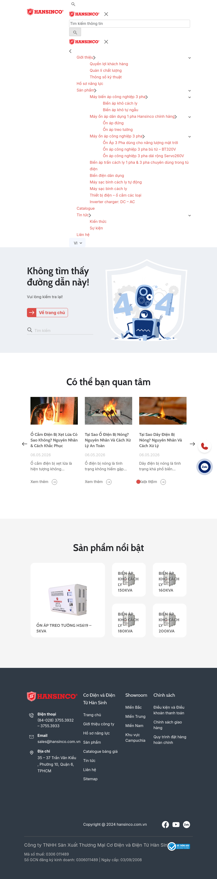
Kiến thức (98, 221)
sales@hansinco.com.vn (57, 741)
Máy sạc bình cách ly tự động (116, 182)
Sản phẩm (85, 90)
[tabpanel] (54, 441)
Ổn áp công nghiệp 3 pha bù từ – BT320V (139, 149)
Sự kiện (96, 228)
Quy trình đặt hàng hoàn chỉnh (169, 739)
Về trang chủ (52, 312)
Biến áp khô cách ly (120, 103)
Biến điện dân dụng (107, 175)
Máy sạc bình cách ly (108, 188)
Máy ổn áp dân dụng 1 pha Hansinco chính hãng (132, 116)
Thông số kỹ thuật (106, 77)
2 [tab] (144, 481)
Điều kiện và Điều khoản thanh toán (168, 710)
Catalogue (86, 208)
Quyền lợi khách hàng (109, 63)
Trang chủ (92, 714)
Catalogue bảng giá (100, 751)
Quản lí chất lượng (106, 70)
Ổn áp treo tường (118, 129)
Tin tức (83, 215)
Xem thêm (43, 482)
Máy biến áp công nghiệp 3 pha (118, 96)
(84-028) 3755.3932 (55, 720)
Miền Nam (134, 725)
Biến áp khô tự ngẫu (120, 109)
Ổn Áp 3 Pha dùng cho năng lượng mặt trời (140, 142)
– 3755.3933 (48, 725)
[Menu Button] (75, 32)
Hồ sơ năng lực (90, 83)
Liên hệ (83, 234)
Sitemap (90, 778)
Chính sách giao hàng (167, 725)
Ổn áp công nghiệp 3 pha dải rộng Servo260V (143, 155)
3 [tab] (151, 481)
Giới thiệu (85, 57)
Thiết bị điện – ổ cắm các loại (115, 195)
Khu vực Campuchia (135, 737)
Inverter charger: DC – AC (112, 201)
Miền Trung (135, 716)
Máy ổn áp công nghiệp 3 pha (116, 136)
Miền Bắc (133, 707)
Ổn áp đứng (113, 123)
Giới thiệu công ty (98, 724)
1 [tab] (138, 481)
